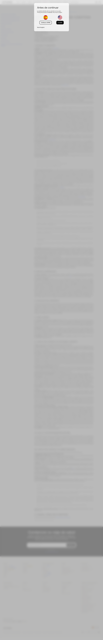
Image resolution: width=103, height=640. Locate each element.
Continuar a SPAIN (45, 22)
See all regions (40, 27)
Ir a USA (60, 22)
